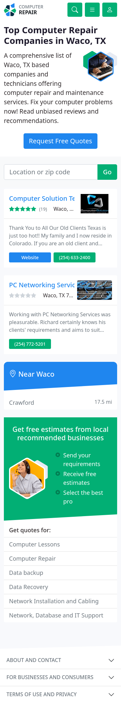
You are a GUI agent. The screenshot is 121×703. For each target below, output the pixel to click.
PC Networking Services (45, 284)
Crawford (60, 402)
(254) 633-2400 (74, 257)
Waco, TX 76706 (73, 208)
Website (30, 257)
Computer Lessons (34, 544)
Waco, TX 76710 (62, 295)
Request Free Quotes (60, 141)
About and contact (33, 660)
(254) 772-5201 (30, 344)
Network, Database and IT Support (56, 615)
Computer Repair (32, 558)
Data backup (26, 572)
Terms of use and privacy (41, 694)
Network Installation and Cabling (54, 601)
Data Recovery (28, 587)
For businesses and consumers (49, 677)
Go (107, 172)
